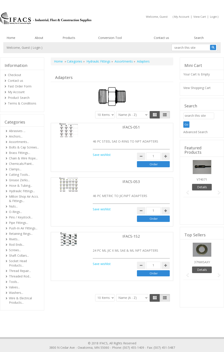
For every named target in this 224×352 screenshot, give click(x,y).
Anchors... (16, 136)
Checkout (14, 75)
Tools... (14, 282)
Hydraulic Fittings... (22, 191)
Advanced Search (195, 132)
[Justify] (165, 114)
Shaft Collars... (19, 255)
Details (202, 187)
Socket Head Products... (18, 263)
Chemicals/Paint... (21, 164)
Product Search (19, 98)
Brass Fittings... (19, 153)
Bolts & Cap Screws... (24, 147)
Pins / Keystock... (21, 217)
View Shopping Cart (197, 88)
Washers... (16, 293)
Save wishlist (102, 155)
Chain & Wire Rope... (23, 158)
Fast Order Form (20, 86)
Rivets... (14, 239)
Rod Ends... (16, 244)
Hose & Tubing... (20, 185)
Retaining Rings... (21, 234)
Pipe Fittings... (18, 223)
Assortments (124, 61)
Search (199, 38)
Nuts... (13, 206)
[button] (186, 190)
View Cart (199, 17)
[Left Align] (155, 114)
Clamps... (15, 169)
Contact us (161, 38)
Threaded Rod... (20, 276)
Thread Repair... (20, 271)
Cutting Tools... (19, 175)
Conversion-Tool (110, 38)
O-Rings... (15, 212)
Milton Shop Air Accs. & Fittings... (24, 198)
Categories (74, 61)
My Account (181, 17)
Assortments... (19, 142)
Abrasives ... (17, 131)
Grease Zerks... (19, 180)
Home (11, 38)
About (39, 38)
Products (69, 38)
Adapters (143, 61)
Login (213, 17)
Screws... (15, 250)
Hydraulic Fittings (98, 61)
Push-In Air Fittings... (23, 228)
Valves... (14, 287)
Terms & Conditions (22, 103)
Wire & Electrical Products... (20, 300)
